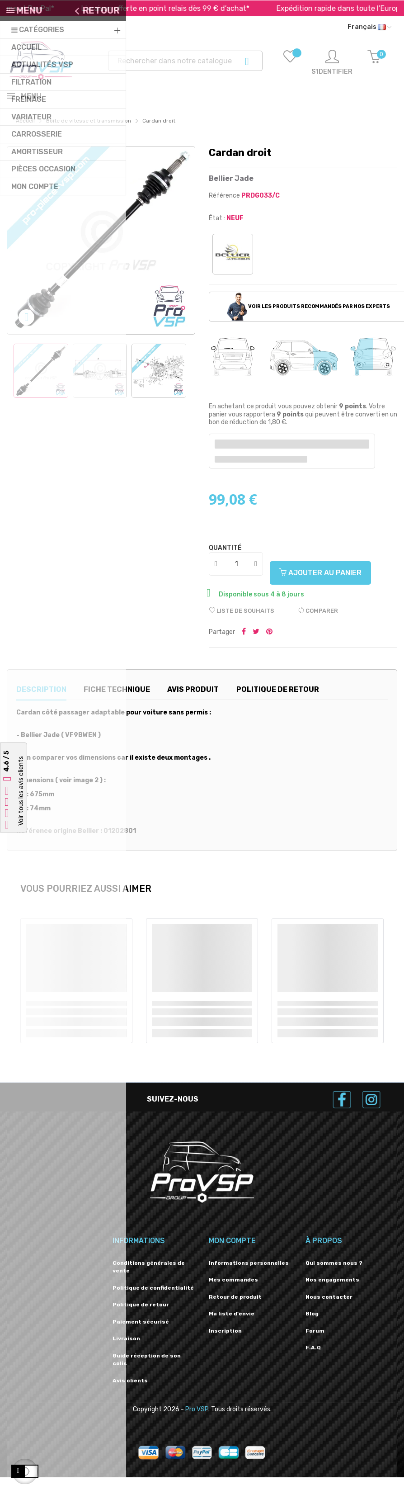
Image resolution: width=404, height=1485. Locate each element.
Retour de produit (235, 1304)
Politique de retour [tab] (277, 697)
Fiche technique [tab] (117, 697)
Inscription (225, 1338)
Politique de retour (141, 1312)
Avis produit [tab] (193, 697)
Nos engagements (332, 1287)
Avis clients (130, 1388)
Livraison (126, 1346)
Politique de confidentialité (153, 1295)
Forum (314, 1338)
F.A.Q (313, 1355)
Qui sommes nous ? (333, 1270)
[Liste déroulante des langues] (369, 27)
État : (217, 226)
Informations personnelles (249, 1270)
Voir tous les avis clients (21, 791)
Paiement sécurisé (141, 1329)
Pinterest (269, 639)
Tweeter (256, 639)
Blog (312, 1321)
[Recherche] (185, 61)
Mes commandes (233, 1287)
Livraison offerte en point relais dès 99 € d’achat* (185, 8)
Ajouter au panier (320, 580)
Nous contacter (328, 1304)
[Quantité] (236, 571)
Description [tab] (41, 697)
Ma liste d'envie (231, 1321)
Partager (244, 639)
